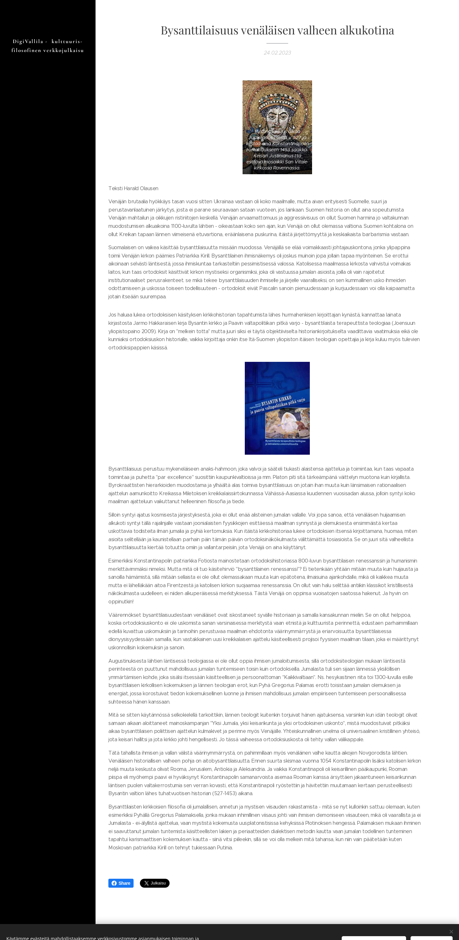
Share (121, 883)
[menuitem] (48, 488)
